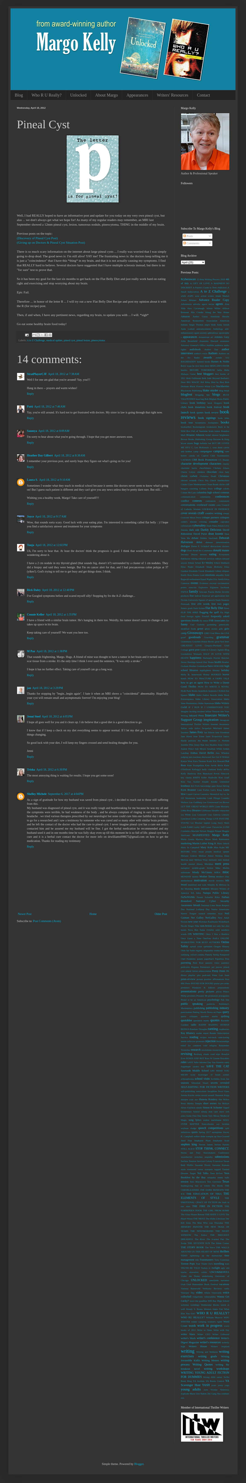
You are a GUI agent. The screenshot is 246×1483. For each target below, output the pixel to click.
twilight (216, 1267)
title (197, 1259)
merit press (222, 863)
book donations (196, 407)
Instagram (224, 720)
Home (93, 914)
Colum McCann (188, 492)
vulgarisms (198, 1296)
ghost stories (211, 628)
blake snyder (210, 390)
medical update (54, 340)
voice (226, 1292)
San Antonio (218, 1062)
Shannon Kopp (222, 1095)
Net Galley (197, 917)
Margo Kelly (220, 835)
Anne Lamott (187, 329)
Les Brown (224, 802)
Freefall (205, 616)
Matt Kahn (219, 847)
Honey (206, 674)
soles (183, 1116)
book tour (187, 422)
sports (194, 1132)
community (205, 496)
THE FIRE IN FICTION (207, 1206)
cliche (222, 484)
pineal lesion (83, 340)
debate (195, 538)
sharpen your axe (189, 1099)
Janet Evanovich (214, 736)
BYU (187, 447)
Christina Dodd (208, 476)
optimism (208, 946)
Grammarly (186, 641)
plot (199, 975)
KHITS (196, 777)
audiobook (195, 349)
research (196, 1049)
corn (218, 505)
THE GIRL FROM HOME (216, 1210)
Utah (183, 1284)
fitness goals (187, 608)
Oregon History (221, 946)
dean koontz (215, 533)
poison (200, 979)
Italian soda (187, 728)
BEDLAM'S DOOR (219, 366)
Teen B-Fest (216, 1173)
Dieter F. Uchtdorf (200, 546)
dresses (203, 554)
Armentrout (203, 337)
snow (221, 1111)
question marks (209, 1016)
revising (186, 1054)
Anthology (218, 329)
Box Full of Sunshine (197, 431)
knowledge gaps (208, 786)
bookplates (213, 422)
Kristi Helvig (223, 786)
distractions (215, 546)
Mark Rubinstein (220, 839)
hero (210, 666)
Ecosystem (224, 554)
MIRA (217, 872)
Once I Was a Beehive (217, 934)
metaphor (185, 868)
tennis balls (223, 1177)
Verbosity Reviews (212, 1288)
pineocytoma (98, 340)
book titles (223, 418)
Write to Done (204, 1330)
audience (219, 345)
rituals (206, 1054)
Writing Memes (210, 1360)
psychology (213, 999)
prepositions (223, 987)
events (194, 583)
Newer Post (25, 914)
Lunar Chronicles (213, 827)
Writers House (198, 1346)
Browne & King (221, 439)
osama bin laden (221, 950)
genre (200, 628)
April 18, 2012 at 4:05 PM (57, 716)
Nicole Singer (187, 926)
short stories (210, 1103)
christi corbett (189, 476)
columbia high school (208, 492)
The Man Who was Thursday (207, 1223)
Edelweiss (185, 558)
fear (192, 595)
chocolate (212, 471)
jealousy (192, 740)
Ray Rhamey (188, 1033)
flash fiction (199, 608)
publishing (199, 1008)
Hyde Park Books (189, 691)
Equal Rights (207, 579)
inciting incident (197, 711)
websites (185, 1305)
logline (207, 823)
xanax (219, 1377)
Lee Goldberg (195, 802)
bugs (196, 443)
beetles (184, 370)
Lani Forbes (203, 790)
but (209, 443)
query (225, 1012)
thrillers (224, 1251)
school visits (202, 1078)
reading (193, 1037)
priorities (191, 995)
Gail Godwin (197, 624)
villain (207, 1292)
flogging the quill (209, 612)
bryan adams (187, 443)
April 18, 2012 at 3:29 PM (47, 688)
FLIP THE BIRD (189, 612)
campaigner (206, 451)
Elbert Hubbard (221, 563)
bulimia (203, 443)
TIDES (184, 1255)
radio (193, 1024)
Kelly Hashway (188, 773)
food (183, 616)
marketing (186, 843)
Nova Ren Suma (196, 930)
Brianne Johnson (195, 435)
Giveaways (195, 633)
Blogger (138, 1464)
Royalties (224, 1058)
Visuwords (216, 1292)
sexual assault (207, 1095)
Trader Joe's (207, 1263)
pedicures (185, 967)
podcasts (206, 975)
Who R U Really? (47, 95)
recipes (203, 1037)
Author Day (211, 349)
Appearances (137, 95)
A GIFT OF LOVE (200, 283)
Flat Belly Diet (214, 608)
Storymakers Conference (216, 1152)
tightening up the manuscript (206, 1255)
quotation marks (201, 1020)
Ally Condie (196, 312)
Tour (198, 1263)
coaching (193, 488)
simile (199, 1107)
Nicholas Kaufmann (208, 921)
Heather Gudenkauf (198, 666)
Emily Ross (186, 575)
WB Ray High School (218, 1301)
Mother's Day (222, 876)
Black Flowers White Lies (202, 386)
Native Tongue (188, 913)
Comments (191, 243)
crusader (213, 521)
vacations (224, 1284)
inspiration (211, 720)
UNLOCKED (199, 1280)
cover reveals (189, 513)
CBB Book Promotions (204, 459)
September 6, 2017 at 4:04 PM (65, 794)
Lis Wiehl (186, 814)
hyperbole (203, 691)
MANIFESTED (201, 835)
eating (212, 554)
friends (195, 620)
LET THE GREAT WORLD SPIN (197, 806)
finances (225, 600)
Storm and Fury (190, 1152)
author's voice (200, 353)
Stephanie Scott (221, 1140)
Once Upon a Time (191, 938)
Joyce (30, 516)
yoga (227, 1385)
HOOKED (216, 674)
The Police (200, 1235)
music (197, 888)
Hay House (208, 662)
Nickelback (223, 921)
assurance (224, 341)
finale (218, 600)
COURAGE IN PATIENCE (215, 509)
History (216, 670)
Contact (203, 95)
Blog (19, 95)
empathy (220, 575)
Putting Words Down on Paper (207, 1012)
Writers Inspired (220, 1346)
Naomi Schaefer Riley (208, 897)
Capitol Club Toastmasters (215, 455)
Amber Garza (200, 316)
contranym (210, 501)
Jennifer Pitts (187, 744)
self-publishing (188, 1091)
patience (225, 963)
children (201, 472)
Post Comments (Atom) (47, 921)
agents (219, 304)
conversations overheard (194, 504)
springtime (217, 1132)
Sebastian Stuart (199, 1083)
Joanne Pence (187, 748)
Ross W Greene (212, 1058)
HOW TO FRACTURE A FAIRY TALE (208, 678)
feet (227, 596)
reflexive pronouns (196, 1041)
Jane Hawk (186, 736)
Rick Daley (34, 590)
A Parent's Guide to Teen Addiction (210, 287)
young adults (191, 1389)
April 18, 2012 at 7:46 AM (49, 406)
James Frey (196, 732)
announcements (203, 329)
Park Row (198, 963)
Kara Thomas (199, 761)
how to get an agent (192, 682)
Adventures (186, 304)
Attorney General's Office (193, 345)
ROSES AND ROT (195, 1058)
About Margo (106, 95)
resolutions (206, 1050)
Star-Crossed (223, 1136)
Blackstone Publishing (191, 390)
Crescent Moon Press (191, 517)
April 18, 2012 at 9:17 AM (50, 516)
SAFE (190, 1062)
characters (215, 463)
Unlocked (78, 95)
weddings (195, 1305)
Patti (30, 406)
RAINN (202, 1024)
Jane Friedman (222, 732)
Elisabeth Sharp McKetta (209, 567)
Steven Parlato (221, 1144)
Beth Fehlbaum (193, 378)
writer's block (188, 1338)
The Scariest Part (215, 1239)
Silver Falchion (188, 1107)
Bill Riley (205, 382)
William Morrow (214, 1317)
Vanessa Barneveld (190, 1288)
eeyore (184, 563)
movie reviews (216, 880)
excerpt (213, 583)
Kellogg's (196, 769)
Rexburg (198, 1054)
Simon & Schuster (212, 1107)
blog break (224, 390)
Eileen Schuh (194, 563)
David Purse (200, 533)
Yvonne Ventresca (219, 1389)
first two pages (220, 603)
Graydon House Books (203, 641)
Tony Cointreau (221, 1259)
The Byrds (217, 1185)
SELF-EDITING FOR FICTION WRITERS (205, 1087)
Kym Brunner (188, 789)
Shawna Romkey (208, 1099)
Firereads (185, 604)
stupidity (209, 1157)
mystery (205, 888)
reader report (202, 1033)
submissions (222, 1156)
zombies (225, 1393)
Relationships (222, 1041)
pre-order (224, 983)
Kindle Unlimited (220, 781)
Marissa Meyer (203, 839)
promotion (213, 995)
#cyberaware (188, 279)
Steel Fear (186, 1140)
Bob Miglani (211, 399)
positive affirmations (214, 979)
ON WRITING (196, 934)
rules (183, 1062)
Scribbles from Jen (220, 1079)
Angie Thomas (196, 324)
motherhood (186, 880)
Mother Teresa (207, 876)
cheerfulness (205, 468)
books (225, 422)
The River (200, 1239)
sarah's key (199, 1066)
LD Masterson (188, 798)
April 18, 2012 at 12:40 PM (58, 590)
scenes (226, 1074)
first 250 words (200, 603)
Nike (197, 926)
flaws (226, 608)
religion (213, 1045)
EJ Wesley (207, 562)
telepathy (211, 1177)
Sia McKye (223, 1103)
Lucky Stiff (199, 827)
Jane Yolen (198, 736)
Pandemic (191, 959)
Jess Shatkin (211, 744)
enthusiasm (194, 579)
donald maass (221, 550)
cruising (203, 521)
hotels (183, 678)
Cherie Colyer (188, 472)
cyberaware (186, 525)
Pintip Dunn (218, 971)
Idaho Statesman (206, 703)
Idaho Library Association (208, 699)
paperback (209, 959)
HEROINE (219, 666)
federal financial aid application (210, 596)
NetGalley (210, 917)
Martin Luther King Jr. (204, 843)
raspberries (224, 1029)
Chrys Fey (203, 480)
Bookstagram (199, 427)
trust (227, 1263)
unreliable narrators (219, 1280)
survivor (219, 1161)
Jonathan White (214, 748)
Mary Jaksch (223, 843)
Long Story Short (220, 823)
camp (195, 451)
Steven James (206, 1144)
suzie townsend (188, 1169)
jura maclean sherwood (200, 757)
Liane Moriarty (222, 806)
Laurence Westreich (210, 794)
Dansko (184, 530)
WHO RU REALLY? (193, 1317)
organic (199, 950)
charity (226, 464)
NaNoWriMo (188, 897)
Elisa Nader (187, 567)
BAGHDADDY (188, 361)
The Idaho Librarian (215, 1218)
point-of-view (188, 979)
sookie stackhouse (212, 1120)
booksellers (186, 427)
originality (208, 950)
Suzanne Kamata (220, 1165)
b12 (227, 357)
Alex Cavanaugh (195, 308)
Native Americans (220, 909)
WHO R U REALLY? (213, 1313)
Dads (209, 525)
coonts (211, 504)
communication (188, 496)
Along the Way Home (217, 312)
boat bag (200, 399)
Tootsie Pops (188, 1263)
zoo (182, 1398)
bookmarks (200, 422)
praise (217, 983)
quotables (186, 1020)
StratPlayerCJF (37, 374)
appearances (190, 336)
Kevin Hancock (221, 773)
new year (193, 921)
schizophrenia (187, 1079)
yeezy (220, 1385)
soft (227, 1111)
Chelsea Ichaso (221, 468)
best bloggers (205, 373)
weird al (225, 1305)
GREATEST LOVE (191, 645)
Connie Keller (36, 614)
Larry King (216, 790)
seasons (185, 1082)
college (218, 488)
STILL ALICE (188, 1148)
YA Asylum (199, 1381)
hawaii (199, 662)
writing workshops (216, 1368)
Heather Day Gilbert (40, 455)
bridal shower (212, 435)
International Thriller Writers (195, 724)
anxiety (203, 333)
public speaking (192, 1003)
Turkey (204, 1268)
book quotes (197, 412)
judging (184, 757)
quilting (225, 1016)
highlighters (205, 670)
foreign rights (193, 616)
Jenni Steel (34, 716)
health (217, 662)
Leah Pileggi (214, 798)
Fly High (224, 612)
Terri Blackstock (198, 1181)
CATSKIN (186, 460)
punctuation (186, 1012)
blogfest (186, 394)
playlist (191, 975)
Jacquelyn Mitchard (212, 728)
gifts (221, 628)
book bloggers (215, 403)
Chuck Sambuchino (219, 480)
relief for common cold (194, 1045)
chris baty (224, 472)
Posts (188, 236)
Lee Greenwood (210, 802)
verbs (226, 1288)
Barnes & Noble (220, 361)
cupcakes (225, 521)
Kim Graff (224, 777)
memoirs (213, 859)
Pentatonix (205, 967)
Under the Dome (190, 1276)
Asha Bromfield (189, 341)
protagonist (224, 995)
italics (197, 728)
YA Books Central (215, 1381)
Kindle (205, 781)
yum (206, 1389)
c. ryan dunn (216, 447)
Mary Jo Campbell (190, 847)
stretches (198, 1157)
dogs (183, 550)
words (192, 1325)
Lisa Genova (214, 814)
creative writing (213, 513)
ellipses (225, 571)
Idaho (192, 694)
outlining (185, 954)
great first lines (222, 641)
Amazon (185, 316)
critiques (224, 517)
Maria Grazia (187, 839)
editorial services (206, 558)
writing (187, 1351)
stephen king (189, 1144)
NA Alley (196, 893)
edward (225, 558)
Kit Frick (195, 786)
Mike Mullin (222, 868)
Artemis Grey (221, 337)
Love (190, 827)
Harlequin (207, 658)
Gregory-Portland (213, 645)
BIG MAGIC (193, 382)
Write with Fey (221, 1330)
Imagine (185, 711)
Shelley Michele (37, 794)
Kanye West (186, 761)
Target (193, 1173)
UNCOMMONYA (219, 1272)
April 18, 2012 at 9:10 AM (54, 479)
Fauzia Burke (214, 592)
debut (199, 542)
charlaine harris (189, 468)
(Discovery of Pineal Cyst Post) (37, 238)
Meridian (209, 864)
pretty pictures (206, 991)
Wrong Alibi (209, 1377)
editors (218, 558)
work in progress (209, 1326)
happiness (195, 657)
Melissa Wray (201, 859)
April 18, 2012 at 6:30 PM (51, 769)
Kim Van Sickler (190, 781)
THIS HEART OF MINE (207, 1251)
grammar (222, 637)
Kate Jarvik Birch (214, 765)
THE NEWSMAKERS (201, 1231)
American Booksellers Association (199, 320)
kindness (185, 785)
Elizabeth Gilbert (213, 571)
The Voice (210, 1247)
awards (208, 357)
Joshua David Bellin (202, 752)
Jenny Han (199, 744)
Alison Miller (213, 308)
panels (200, 959)
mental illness (195, 864)
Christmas (223, 476)
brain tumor (214, 431)
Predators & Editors (203, 987)
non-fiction (206, 925)
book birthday (198, 402)
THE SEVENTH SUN (199, 1243)
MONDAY (186, 876)
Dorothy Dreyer (189, 554)
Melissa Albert (206, 856)
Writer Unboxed (220, 1334)
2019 (222, 279)
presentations (188, 991)
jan (29, 688)
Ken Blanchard (204, 773)
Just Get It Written (220, 757)
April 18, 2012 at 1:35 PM (61, 614)
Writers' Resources (172, 95)
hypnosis (212, 691)
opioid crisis (196, 946)
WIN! (226, 1317)
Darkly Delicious (211, 529)
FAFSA (184, 592)
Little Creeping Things (201, 818)
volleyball (186, 1296)
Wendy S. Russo (194, 1309)
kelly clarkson (209, 769)
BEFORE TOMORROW (202, 370)
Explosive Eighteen (208, 587)
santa (226, 1062)
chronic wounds (189, 480)
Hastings (191, 662)
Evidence (204, 583)
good (183, 637)
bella (219, 370)
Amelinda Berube (219, 316)
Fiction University (189, 600)
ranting (213, 1029)
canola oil (194, 455)
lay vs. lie (224, 794)
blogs (216, 394)
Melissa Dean (222, 856)
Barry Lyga (186, 366)
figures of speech (207, 600)
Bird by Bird (217, 382)
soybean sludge (188, 1128)
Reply (30, 393)
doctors (225, 546)
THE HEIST (199, 1218)
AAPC (190, 296)
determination (222, 542)
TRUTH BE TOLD (190, 1268)
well (183, 1309)
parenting (186, 962)
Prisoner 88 (201, 995)
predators (185, 987)
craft (201, 513)
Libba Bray (186, 810)
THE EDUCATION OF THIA (204, 1193)
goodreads (195, 637)
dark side (194, 529)
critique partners (210, 517)
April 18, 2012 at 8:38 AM (69, 455)
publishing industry (217, 1008)
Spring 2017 (205, 1132)
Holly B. (185, 674)
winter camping (198, 1321)
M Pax (31, 651)
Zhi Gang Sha (214, 1393)
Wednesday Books (210, 1305)
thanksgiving (187, 1185)
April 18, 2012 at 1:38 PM (51, 651)
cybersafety (199, 525)
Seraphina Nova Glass (218, 1091)
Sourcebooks (208, 1124)
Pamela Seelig (212, 954)
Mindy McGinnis (202, 872)
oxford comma (197, 954)
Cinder (184, 484)
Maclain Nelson (198, 831)
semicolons (201, 1091)
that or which (202, 1185)
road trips (215, 1054)
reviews (225, 1050)
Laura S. (32, 479)
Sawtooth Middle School (195, 1070)
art (212, 337)
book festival (214, 407)
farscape (203, 592)
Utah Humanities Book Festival (202, 1284)
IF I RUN (193, 707)
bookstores (211, 427)
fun (227, 620)
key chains (186, 777)
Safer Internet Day (202, 1062)
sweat (200, 1169)
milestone (185, 872)
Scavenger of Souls (209, 1074)
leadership (201, 798)
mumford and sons (197, 884)
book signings (207, 417)
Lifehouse (206, 810)
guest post (194, 649)
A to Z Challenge (36, 340)
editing (194, 558)
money (195, 876)
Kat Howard (219, 761)
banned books (203, 361)
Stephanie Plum (202, 1140)
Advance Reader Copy (214, 300)
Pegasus (195, 967)
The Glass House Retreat (192, 1214)
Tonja (30, 545)
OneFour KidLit (211, 938)
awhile (219, 357)
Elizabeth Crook (196, 571)
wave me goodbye (198, 1301)
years (213, 1385)
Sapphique (186, 1066)
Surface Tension (188, 1161)
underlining (207, 1276)
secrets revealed (220, 1082)
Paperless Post (222, 959)
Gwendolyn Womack (191, 654)
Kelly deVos (223, 769)
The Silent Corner (220, 1243)
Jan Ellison (209, 732)
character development (194, 463)
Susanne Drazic (203, 1165)
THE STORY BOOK (192, 1247)
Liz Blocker (196, 823)
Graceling (208, 637)
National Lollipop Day (198, 909)
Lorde (183, 827)
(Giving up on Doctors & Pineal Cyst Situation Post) (51, 242)
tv (210, 1268)
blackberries (222, 386)
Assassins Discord (208, 341)
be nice (195, 366)
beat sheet (204, 366)
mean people (205, 851)
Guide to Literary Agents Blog (214, 649)
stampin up (211, 1136)
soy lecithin (222, 1124)
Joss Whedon (222, 753)
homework (197, 674)
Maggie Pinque (214, 831)
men (220, 859)
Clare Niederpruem (197, 484)
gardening (211, 624)
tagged (217, 1169)
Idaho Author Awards (206, 695)
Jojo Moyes (200, 748)
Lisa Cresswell (199, 814)
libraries (196, 810)
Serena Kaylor (187, 1095)
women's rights (215, 1321)
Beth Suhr (207, 378)
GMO (207, 633)
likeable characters (220, 810)
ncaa (220, 913)
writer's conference (208, 1338)
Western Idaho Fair (213, 1309)
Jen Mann (203, 740)
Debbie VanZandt (209, 538)
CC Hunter (223, 460)
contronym (224, 501)
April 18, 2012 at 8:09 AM (53, 430)
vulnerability (210, 1296)
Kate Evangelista (195, 765)
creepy (226, 513)
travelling (219, 1263)
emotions (210, 575)
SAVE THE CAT (217, 1066)
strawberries (186, 1157)
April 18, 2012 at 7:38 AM (63, 374)
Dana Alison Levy (220, 525)
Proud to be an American (193, 999)
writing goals (207, 1356)
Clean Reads (212, 484)
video (199, 1292)
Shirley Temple (194, 1103)
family (193, 591)
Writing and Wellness (207, 1352)
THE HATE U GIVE (215, 1214)
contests (197, 500)
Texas (225, 1181)
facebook (225, 587)
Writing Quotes (202, 1364)
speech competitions (210, 1128)
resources (216, 1050)
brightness (224, 435)
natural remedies (207, 913)
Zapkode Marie (188, 1393)
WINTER (185, 1321)
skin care (213, 1111)
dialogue (185, 546)
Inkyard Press (196, 715)
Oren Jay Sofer (188, 950)
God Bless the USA (219, 633)
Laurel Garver (193, 794)
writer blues (188, 1334)
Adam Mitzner (188, 300)
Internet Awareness (220, 724)
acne (197, 296)
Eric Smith (218, 579)
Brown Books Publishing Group (196, 439)
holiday (225, 670)
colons (226, 488)
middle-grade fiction (202, 868)
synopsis (209, 1169)
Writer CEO (203, 1334)
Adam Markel (222, 296)
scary (193, 1074)
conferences (222, 496)
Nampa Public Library (216, 892)
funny (184, 624)
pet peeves (217, 967)
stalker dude (199, 1136)
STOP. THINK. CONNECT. (212, 1148)
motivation (200, 880)
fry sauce (204, 620)
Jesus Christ (223, 744)
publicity (211, 1004)
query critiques (189, 1016)
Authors (212, 353)
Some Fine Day (193, 1116)
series (197, 1095)
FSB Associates (217, 620)
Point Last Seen (220, 975)
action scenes (207, 296)
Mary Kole (207, 847)
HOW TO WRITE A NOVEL (213, 686)
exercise (192, 587)
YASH (206, 1385)
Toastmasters (207, 1259)
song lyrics (195, 1119)
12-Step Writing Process (208, 279)
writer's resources (210, 1342)
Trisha (31, 769)
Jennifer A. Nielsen (219, 740)
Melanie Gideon (189, 856)
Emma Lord (198, 575)
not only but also (221, 926)
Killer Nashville (209, 777)
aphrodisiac (213, 333)
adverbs (196, 304)
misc (225, 872)
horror (226, 674)
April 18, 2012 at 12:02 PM (52, 545)
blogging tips (202, 394)
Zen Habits (201, 1393)
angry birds (210, 324)
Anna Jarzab (223, 324)
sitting (204, 1111)
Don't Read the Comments (200, 550)
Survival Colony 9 (205, 1161)
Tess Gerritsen (214, 1181)
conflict (185, 500)
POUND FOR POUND (202, 983)
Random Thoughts (198, 1029)
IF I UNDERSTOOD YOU (215, 707)
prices (219, 991)
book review (211, 412)
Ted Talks (202, 1173)
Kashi (209, 761)
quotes (215, 1020)
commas (224, 492)
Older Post (161, 914)
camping (218, 451)
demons (209, 542)
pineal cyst (69, 340)
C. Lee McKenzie (200, 447)
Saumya (32, 430)
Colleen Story (206, 488)
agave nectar (208, 304)
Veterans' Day (188, 1292)
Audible (210, 345)
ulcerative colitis (198, 1272)
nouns (183, 930)
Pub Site (225, 999)
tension (184, 1181)
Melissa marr (187, 859)
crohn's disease (189, 521)
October (210, 930)
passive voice (212, 963)
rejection (210, 1041)
